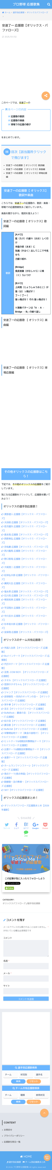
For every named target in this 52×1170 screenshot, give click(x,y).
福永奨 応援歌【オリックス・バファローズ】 (25, 591)
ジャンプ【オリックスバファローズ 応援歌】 (25, 692)
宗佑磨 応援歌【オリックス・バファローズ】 (25, 547)
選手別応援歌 (34, 903)
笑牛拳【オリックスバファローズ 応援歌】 (24, 704)
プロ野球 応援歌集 (26, 4)
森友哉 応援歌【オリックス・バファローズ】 (25, 534)
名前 (6, 961)
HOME (26, 1156)
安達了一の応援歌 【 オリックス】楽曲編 (25, 169)
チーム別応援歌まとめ (34, 1162)
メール (7, 973)
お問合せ (8, 1130)
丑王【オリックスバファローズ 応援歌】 (23, 709)
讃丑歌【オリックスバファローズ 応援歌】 (24, 725)
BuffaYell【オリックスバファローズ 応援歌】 (25, 729)
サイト (6, 986)
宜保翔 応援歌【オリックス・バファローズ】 (25, 632)
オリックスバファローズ (14, 903)
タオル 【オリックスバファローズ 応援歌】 (24, 680)
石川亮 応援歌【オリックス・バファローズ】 (25, 595)
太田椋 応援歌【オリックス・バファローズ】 (25, 522)
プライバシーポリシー (14, 1136)
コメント (7, 938)
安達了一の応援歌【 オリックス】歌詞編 (25, 165)
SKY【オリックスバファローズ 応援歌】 (23, 790)
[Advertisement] (26, 67)
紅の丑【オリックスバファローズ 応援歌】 (24, 721)
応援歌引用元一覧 (12, 1142)
